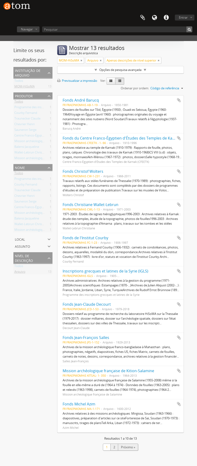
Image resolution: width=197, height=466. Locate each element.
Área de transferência (143, 18)
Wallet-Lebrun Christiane (31, 153)
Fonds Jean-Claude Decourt (87, 304)
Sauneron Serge (25, 130)
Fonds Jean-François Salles (86, 337)
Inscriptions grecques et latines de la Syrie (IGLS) (105, 271)
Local (20, 239)
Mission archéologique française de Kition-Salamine (108, 370)
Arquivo (19, 272)
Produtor (24, 95)
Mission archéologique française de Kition (43, 159)
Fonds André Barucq (81, 100)
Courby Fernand (25, 113)
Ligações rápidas (166, 18)
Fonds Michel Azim (79, 404)
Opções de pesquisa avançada (120, 70)
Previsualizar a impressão (77, 80)
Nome (20, 167)
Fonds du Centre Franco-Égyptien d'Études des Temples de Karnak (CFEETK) (130, 138)
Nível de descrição (24, 257)
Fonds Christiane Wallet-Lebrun (90, 204)
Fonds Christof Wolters (83, 171)
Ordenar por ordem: (135, 88)
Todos (18, 81)
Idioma (154, 18)
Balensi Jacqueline (26, 147)
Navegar (27, 29)
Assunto (22, 246)
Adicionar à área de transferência (179, 100)
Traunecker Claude (27, 119)
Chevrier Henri (24, 125)
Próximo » (128, 447)
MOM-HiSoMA (24, 87)
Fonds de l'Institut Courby (85, 237)
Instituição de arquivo (27, 72)
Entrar (183, 17)
